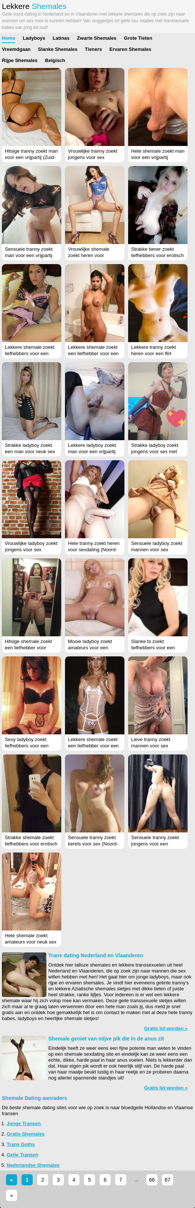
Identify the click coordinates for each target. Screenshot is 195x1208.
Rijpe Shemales (20, 60)
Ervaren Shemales (131, 49)
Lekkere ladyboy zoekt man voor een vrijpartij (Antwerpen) (92, 451)
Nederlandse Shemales (33, 1165)
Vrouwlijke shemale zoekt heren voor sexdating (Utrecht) (89, 255)
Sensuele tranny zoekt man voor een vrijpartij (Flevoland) (29, 255)
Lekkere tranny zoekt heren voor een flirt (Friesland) (153, 353)
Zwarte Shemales (96, 38)
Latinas (61, 38)
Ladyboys (34, 38)
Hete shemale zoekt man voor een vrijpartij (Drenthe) (158, 157)
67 (167, 1180)
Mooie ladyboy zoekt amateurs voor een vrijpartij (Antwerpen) (90, 648)
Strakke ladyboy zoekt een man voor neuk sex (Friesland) (30, 451)
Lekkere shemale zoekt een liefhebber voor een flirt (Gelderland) (93, 746)
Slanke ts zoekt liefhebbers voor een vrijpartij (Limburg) (153, 648)
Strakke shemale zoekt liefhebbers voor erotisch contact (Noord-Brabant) (31, 844)
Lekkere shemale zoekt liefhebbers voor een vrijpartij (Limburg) (30, 353)
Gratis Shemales (26, 1134)
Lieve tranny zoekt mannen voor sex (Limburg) (150, 746)
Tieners (93, 49)
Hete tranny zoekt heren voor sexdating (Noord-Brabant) (94, 549)
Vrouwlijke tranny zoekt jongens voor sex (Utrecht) (92, 157)
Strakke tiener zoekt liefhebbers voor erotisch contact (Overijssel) (157, 255)
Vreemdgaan (16, 49)
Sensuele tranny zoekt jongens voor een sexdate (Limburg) (155, 844)
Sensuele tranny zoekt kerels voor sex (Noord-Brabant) (93, 844)
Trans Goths (21, 1144)
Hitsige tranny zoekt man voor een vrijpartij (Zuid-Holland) (31, 157)
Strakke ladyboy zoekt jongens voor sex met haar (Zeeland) (154, 451)
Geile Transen (22, 1154)
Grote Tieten (138, 38)
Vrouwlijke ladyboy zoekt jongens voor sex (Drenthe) (31, 549)
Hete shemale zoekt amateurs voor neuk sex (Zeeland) (30, 942)
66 (152, 1180)
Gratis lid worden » (166, 1028)
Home (8, 38)
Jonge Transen (24, 1123)
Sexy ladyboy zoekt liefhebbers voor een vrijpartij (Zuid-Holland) (29, 746)
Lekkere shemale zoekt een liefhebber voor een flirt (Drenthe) (93, 353)
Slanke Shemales (57, 49)
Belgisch (55, 60)
